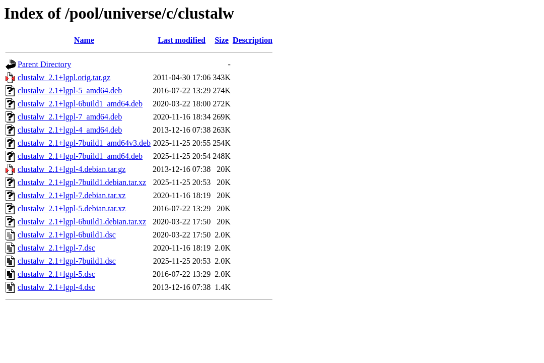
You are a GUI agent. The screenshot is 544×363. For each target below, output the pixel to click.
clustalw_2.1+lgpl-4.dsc (56, 287)
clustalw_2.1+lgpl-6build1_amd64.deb (80, 103)
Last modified (182, 40)
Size (222, 40)
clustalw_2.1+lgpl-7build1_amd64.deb (80, 156)
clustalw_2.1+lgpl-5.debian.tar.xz (71, 208)
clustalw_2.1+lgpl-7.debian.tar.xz (71, 195)
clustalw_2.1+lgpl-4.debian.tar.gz (71, 169)
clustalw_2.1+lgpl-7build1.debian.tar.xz (82, 182)
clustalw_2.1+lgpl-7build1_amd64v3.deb (84, 143)
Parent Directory (44, 64)
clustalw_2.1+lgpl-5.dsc (56, 274)
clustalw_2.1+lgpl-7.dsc (56, 248)
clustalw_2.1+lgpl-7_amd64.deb (70, 116)
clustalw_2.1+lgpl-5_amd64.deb (70, 90)
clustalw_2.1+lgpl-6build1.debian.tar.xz (82, 221)
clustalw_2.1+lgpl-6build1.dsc (67, 234)
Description (253, 40)
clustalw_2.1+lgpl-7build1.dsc (67, 261)
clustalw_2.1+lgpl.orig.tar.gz (64, 77)
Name (84, 40)
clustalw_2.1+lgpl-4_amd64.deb (70, 130)
